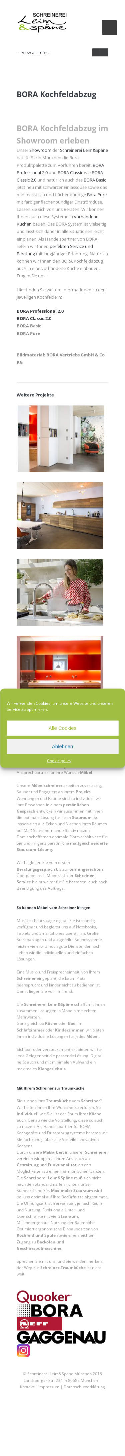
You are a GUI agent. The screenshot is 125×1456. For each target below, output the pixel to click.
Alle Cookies (62, 728)
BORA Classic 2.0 (34, 380)
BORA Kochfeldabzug (56, 155)
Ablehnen (62, 746)
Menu (109, 27)
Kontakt (27, 1448)
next (96, 52)
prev (104, 52)
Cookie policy (59, 760)
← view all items (32, 52)
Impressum (48, 1448)
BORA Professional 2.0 (40, 372)
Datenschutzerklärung (84, 1448)
